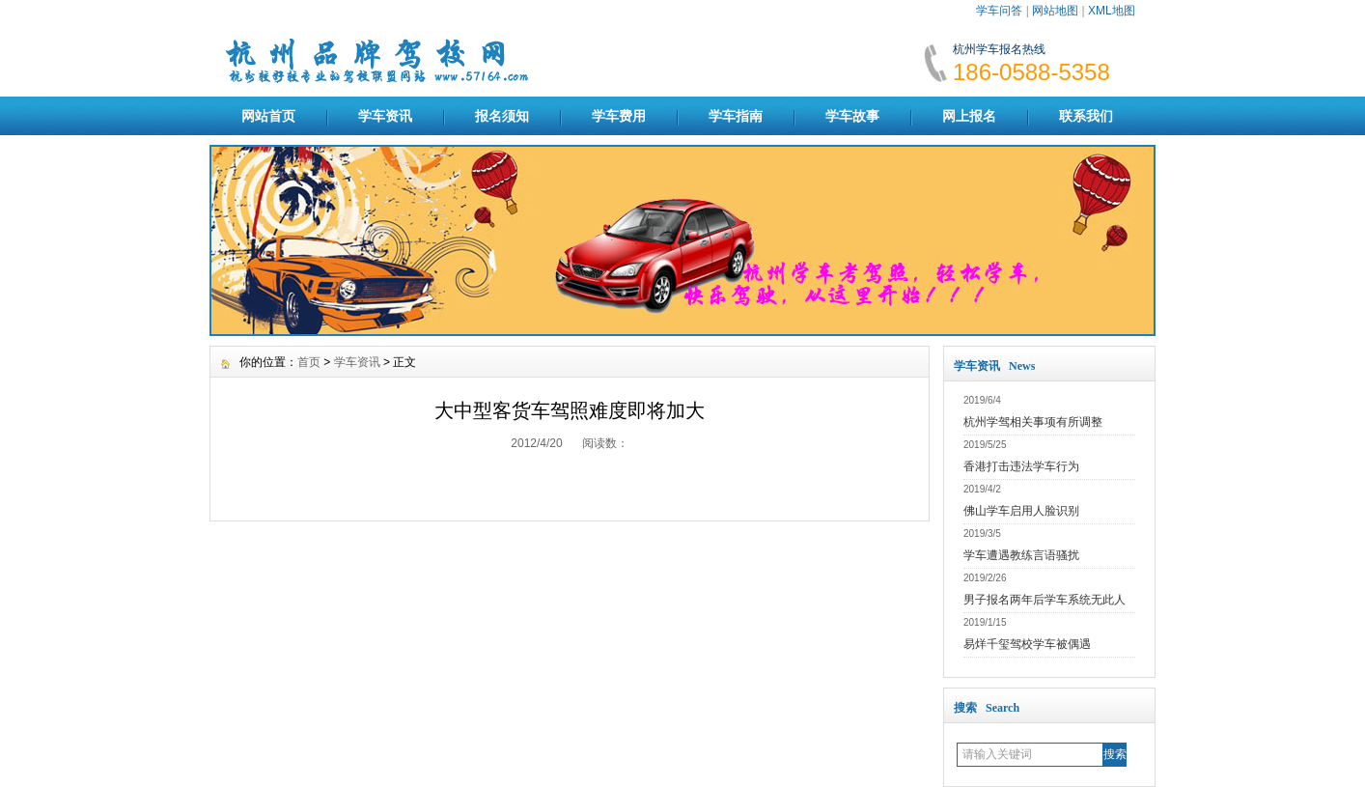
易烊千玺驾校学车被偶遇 (1027, 644)
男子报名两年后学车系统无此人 (1044, 599)
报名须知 (502, 116)
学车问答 (999, 10)
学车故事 (852, 116)
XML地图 (1111, 10)
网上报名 (969, 116)
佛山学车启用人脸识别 (1021, 511)
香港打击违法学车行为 (1021, 466)
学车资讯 (385, 116)
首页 (308, 362)
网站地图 (1055, 10)
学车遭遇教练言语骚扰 (1021, 555)
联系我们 (1086, 116)
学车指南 (736, 116)
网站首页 (268, 116)
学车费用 (619, 116)
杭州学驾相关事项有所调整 (1032, 422)
